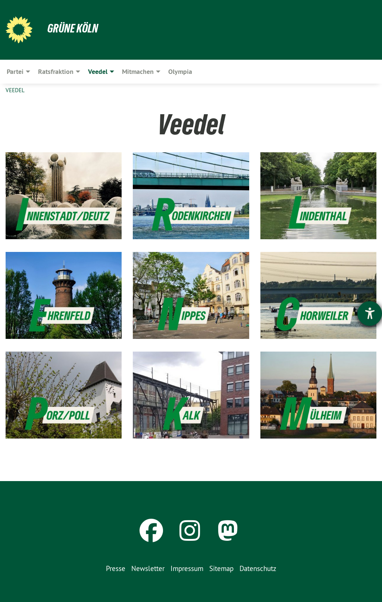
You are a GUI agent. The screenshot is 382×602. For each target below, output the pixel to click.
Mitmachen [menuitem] (138, 71)
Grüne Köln (72, 28)
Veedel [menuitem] (97, 71)
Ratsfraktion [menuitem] (55, 71)
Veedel (15, 90)
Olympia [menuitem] (180, 71)
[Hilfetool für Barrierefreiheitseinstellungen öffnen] (369, 313)
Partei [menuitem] (15, 71)
